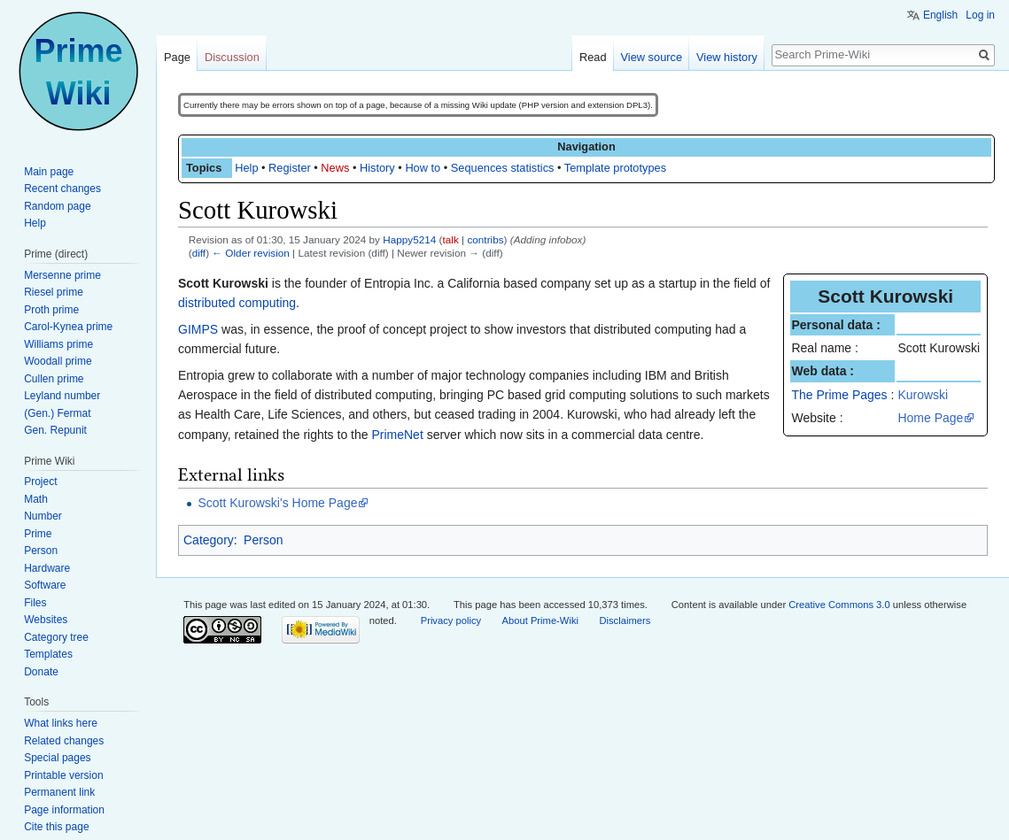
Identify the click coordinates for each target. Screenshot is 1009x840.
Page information (64, 810)
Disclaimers (624, 620)
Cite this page (56, 827)
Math (36, 499)
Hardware (47, 568)
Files (35, 603)
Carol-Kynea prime (68, 326)
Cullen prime (53, 379)
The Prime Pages (839, 395)
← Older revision (251, 252)
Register (289, 167)
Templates (48, 654)
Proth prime (51, 310)
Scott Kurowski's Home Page (277, 503)
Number (43, 516)
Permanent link (59, 792)
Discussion (232, 57)
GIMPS (198, 329)
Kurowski (922, 395)
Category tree (56, 637)
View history (726, 57)
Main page (49, 172)
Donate (41, 672)
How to (422, 167)
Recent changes (62, 188)
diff (199, 252)
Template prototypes (615, 167)
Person (263, 540)
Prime (37, 534)
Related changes (64, 741)
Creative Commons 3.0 (838, 604)
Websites (45, 619)
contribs (485, 239)
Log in (980, 15)
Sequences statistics (503, 167)
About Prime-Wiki (540, 620)
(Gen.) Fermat (57, 413)
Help (246, 167)
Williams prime (58, 344)
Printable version (63, 775)
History (377, 167)
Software (45, 585)
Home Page (930, 418)
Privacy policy (451, 620)
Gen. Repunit (55, 430)
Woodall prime (57, 361)
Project (40, 481)
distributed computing (237, 303)
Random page (57, 206)
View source (651, 57)
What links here (60, 723)
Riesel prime (53, 292)
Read (593, 57)
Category (208, 540)
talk (451, 239)
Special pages (57, 757)
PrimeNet (397, 435)
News (335, 167)
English (940, 15)
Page (177, 57)
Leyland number (62, 395)
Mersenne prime (62, 275)
